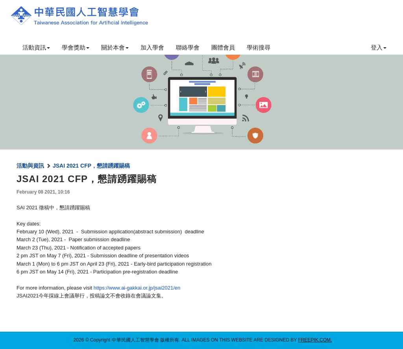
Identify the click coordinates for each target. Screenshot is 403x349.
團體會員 (223, 47)
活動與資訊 (30, 165)
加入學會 (152, 47)
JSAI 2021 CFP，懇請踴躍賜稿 (91, 165)
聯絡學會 (188, 47)
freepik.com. (315, 340)
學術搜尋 (258, 47)
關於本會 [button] (115, 47)
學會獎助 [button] (75, 47)
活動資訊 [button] (36, 47)
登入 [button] (378, 47)
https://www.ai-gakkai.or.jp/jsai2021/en (137, 288)
